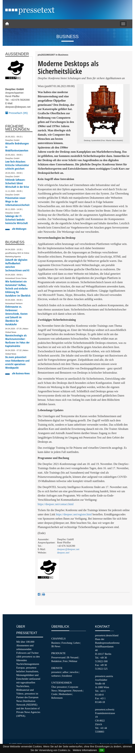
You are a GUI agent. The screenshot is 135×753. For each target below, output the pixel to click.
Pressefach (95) (16, 112)
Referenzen (57, 697)
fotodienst (67, 675)
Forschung (67, 642)
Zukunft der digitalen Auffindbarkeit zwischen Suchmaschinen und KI (17, 265)
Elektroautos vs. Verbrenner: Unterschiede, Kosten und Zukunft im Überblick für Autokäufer (16, 315)
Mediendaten (65, 694)
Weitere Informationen (85, 750)
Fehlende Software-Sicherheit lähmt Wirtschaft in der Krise (17, 183)
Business (55, 642)
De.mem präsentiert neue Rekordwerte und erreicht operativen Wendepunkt (17, 362)
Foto (65, 661)
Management (64, 690)
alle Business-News (21, 373)
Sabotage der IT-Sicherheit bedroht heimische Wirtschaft (16, 219)
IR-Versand (72, 657)
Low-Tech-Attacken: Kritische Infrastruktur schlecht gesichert (17, 165)
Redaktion (56, 661)
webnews (56, 675)
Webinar (73, 661)
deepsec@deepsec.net (68, 549)
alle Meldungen (19, 228)
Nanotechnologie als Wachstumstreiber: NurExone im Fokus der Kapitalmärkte (17, 341)
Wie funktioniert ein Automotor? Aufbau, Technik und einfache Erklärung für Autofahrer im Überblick (17, 288)
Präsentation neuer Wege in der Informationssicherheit (17, 201)
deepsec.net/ (63, 552)
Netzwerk (77, 690)
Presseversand (58, 657)
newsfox (74, 672)
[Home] (7, 23)
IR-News (55, 646)
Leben (76, 642)
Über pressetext (59, 686)
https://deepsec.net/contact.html (56, 504)
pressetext (56, 672)
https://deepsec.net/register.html (74, 514)
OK (101, 750)
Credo (54, 694)
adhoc (66, 672)
